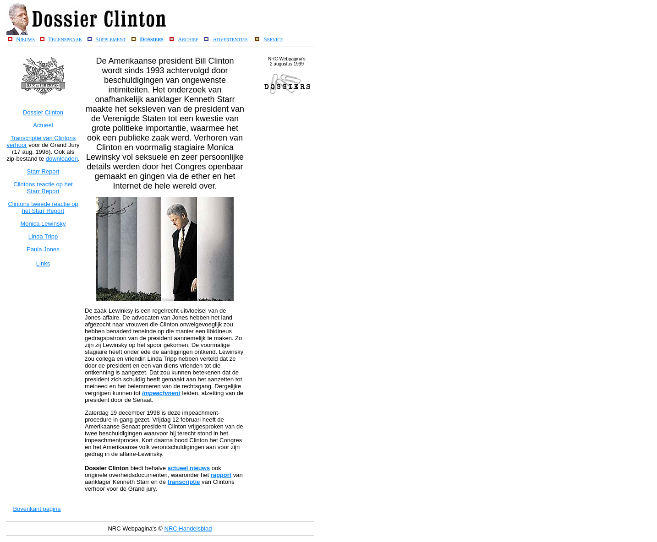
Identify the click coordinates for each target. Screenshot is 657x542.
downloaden (62, 158)
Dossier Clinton (43, 112)
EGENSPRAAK (67, 39)
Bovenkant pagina (36, 508)
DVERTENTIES (232, 39)
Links (43, 263)
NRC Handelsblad (188, 528)
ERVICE (275, 39)
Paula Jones (43, 249)
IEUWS (27, 39)
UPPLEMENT (112, 39)
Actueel (43, 125)
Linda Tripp (43, 236)
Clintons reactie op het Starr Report (42, 188)
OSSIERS (154, 39)
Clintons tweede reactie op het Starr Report (43, 207)
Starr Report (43, 171)
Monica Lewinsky (43, 223)
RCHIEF (190, 39)
